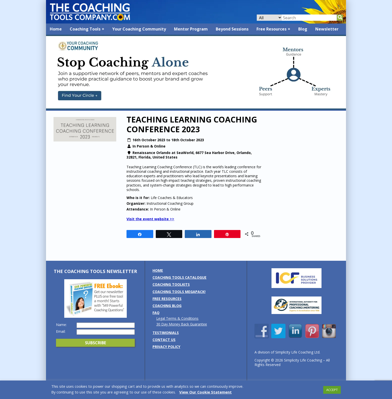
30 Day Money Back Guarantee (181, 324)
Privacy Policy (166, 346)
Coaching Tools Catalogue (179, 277)
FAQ (156, 312)
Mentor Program (191, 29)
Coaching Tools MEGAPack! (179, 291)
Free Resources (271, 29)
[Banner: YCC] (196, 108)
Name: (61, 324)
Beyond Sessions (232, 29)
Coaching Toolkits (171, 284)
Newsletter (326, 29)
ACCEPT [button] (332, 390)
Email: (61, 331)
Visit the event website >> (150, 218)
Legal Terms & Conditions (177, 318)
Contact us (164, 339)
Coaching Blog (167, 305)
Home (56, 29)
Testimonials (165, 332)
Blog (302, 29)
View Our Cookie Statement (205, 392)
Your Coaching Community (139, 29)
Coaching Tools (85, 29)
